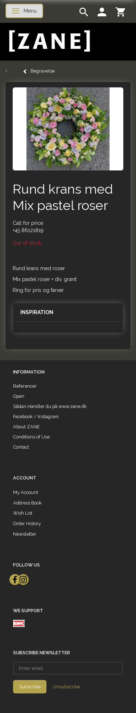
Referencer (25, 386)
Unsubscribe (66, 686)
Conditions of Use (31, 437)
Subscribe (30, 686)
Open (18, 396)
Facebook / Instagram (36, 416)
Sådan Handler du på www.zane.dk (50, 406)
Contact (21, 447)
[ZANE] (48, 41)
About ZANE (26, 426)
